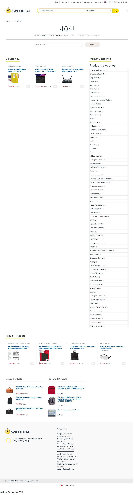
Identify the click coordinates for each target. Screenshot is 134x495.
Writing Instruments (96, 326)
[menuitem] (107, 2)
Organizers (93, 93)
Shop (56, 2)
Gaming (92, 262)
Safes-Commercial (96, 281)
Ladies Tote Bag (95, 133)
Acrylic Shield (94, 104)
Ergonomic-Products (97, 205)
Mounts (92, 247)
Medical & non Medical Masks (100, 100)
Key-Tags (93, 220)
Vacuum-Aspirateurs (96, 70)
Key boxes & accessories (98, 216)
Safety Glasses (95, 115)
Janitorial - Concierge (97, 167)
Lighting (92, 231)
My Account (88, 2)
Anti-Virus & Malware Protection (100, 179)
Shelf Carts (93, 89)
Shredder (93, 148)
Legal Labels (94, 303)
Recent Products (75, 2)
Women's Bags (95, 322)
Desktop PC (94, 201)
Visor (91, 118)
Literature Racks (95, 163)
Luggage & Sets (95, 235)
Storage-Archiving (96, 311)
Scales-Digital (94, 288)
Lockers (92, 137)
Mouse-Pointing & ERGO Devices (101, 250)
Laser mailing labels (96, 228)
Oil (90, 152)
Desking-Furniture (96, 197)
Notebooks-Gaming (41, 66)
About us (64, 2)
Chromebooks (94, 194)
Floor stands (94, 212)
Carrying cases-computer (98, 182)
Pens (91, 141)
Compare (98, 2)
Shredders (93, 145)
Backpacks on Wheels (97, 130)
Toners (92, 171)
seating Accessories (96, 296)
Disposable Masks (96, 107)
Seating (92, 292)
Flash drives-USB (95, 209)
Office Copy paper (96, 265)
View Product (28, 86)
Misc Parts (93, 239)
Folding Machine (95, 156)
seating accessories (96, 160)
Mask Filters (94, 122)
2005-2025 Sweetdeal (15, 481)
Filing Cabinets (95, 78)
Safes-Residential (96, 284)
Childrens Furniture (96, 96)
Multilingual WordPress (7, 492)
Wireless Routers (67, 66)
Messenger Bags (95, 190)
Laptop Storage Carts (97, 224)
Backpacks (93, 126)
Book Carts (93, 85)
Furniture (93, 81)
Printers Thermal (95, 273)
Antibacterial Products (97, 74)
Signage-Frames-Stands (98, 307)
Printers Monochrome (97, 269)
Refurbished (94, 277)
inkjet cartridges (95, 175)
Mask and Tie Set (96, 111)
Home (8, 21)
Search (92, 44)
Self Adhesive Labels (14, 66)
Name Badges (94, 254)
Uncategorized (95, 315)
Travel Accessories (96, 186)
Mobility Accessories (97, 243)
